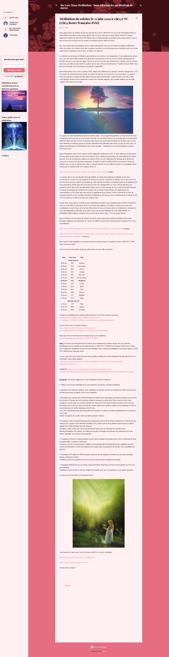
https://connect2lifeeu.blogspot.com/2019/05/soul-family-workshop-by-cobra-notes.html (91, 229)
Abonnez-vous (14, 70)
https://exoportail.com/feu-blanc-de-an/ (73, 563)
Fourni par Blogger (99, 647)
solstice (67, 586)
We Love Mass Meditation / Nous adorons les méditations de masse (96, 6)
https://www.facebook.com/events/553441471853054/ (78, 338)
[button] (136, 18)
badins (104, 651)
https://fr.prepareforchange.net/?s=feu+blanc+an (76, 557)
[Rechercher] (141, 6)
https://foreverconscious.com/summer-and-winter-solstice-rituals (83, 172)
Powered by (14, 76)
